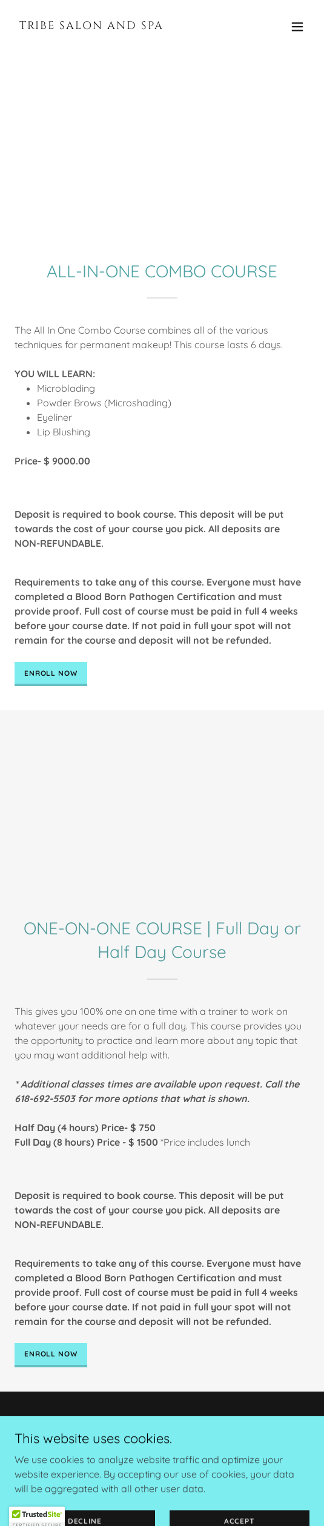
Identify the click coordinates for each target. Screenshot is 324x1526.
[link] (117, 25)
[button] (297, 27)
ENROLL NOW (51, 673)
